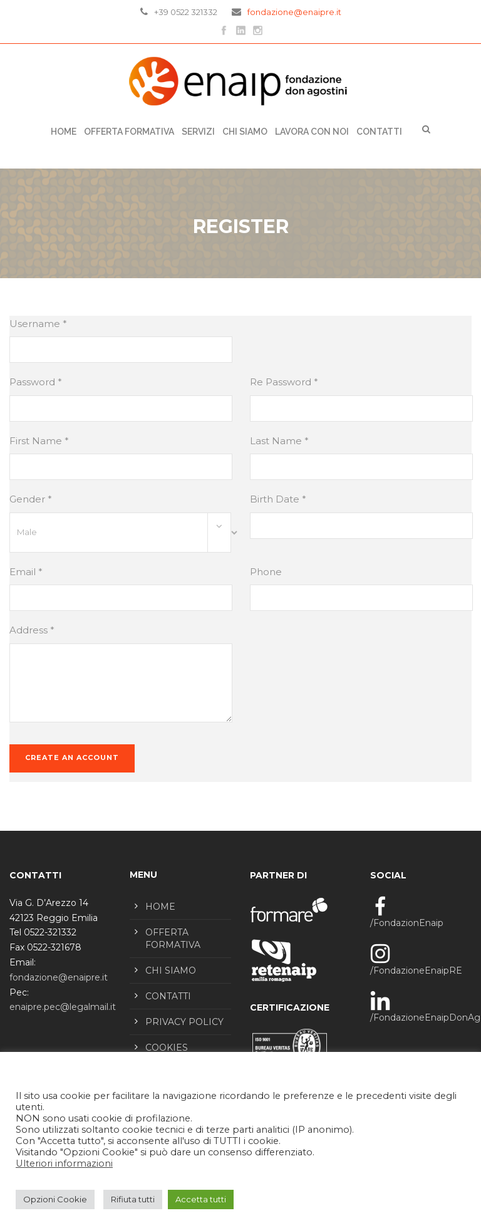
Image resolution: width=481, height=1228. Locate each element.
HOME (160, 906)
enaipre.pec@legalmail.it (62, 1006)
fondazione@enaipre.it (294, 12)
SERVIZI (198, 132)
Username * (38, 324)
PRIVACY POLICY (184, 1022)
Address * (31, 630)
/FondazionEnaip (406, 923)
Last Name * (279, 441)
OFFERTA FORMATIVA (129, 132)
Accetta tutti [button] (200, 1199)
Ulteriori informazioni (64, 1163)
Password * (35, 382)
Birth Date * (278, 499)
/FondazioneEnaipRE (416, 970)
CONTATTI (379, 132)
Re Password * (284, 382)
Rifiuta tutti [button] (133, 1199)
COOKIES (166, 1047)
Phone (266, 572)
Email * (26, 572)
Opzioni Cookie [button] (55, 1199)
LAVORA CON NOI (312, 132)
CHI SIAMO (244, 132)
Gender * (30, 499)
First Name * (39, 441)
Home (63, 132)
